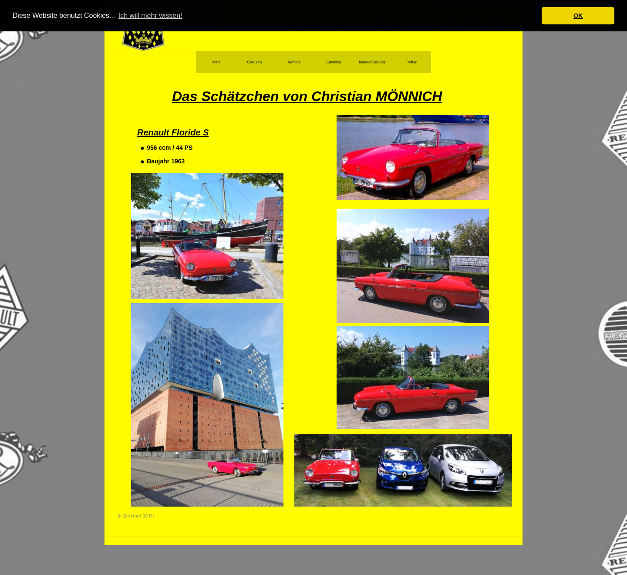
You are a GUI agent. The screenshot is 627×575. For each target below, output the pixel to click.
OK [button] (578, 15)
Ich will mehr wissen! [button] (150, 15)
